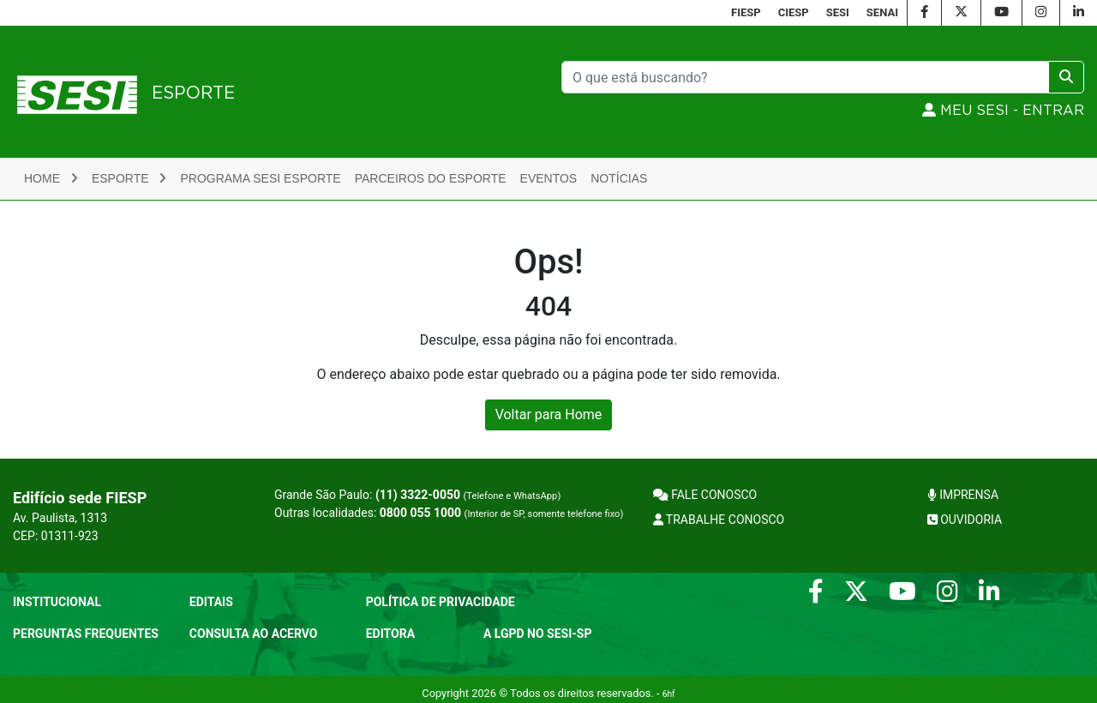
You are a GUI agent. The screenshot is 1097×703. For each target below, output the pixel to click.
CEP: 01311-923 (56, 536)
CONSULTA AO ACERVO (253, 633)
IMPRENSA (962, 495)
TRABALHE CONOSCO (719, 519)
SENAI (882, 12)
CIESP (793, 12)
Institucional (57, 602)
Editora (390, 633)
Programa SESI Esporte (260, 178)
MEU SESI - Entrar (1003, 110)
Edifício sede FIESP (80, 498)
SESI (837, 12)
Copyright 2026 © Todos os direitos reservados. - (548, 693)
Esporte (129, 178)
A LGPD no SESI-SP (537, 633)
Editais (211, 602)
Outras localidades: (448, 513)
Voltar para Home (548, 414)
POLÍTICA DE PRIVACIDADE (440, 602)
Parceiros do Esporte (431, 178)
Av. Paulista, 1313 (60, 518)
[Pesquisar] (805, 77)
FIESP (746, 12)
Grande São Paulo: (417, 495)
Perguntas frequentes (86, 633)
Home (51, 178)
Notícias (618, 178)
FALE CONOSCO (705, 495)
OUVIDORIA (964, 519)
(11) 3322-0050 (417, 495)
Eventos (549, 178)
